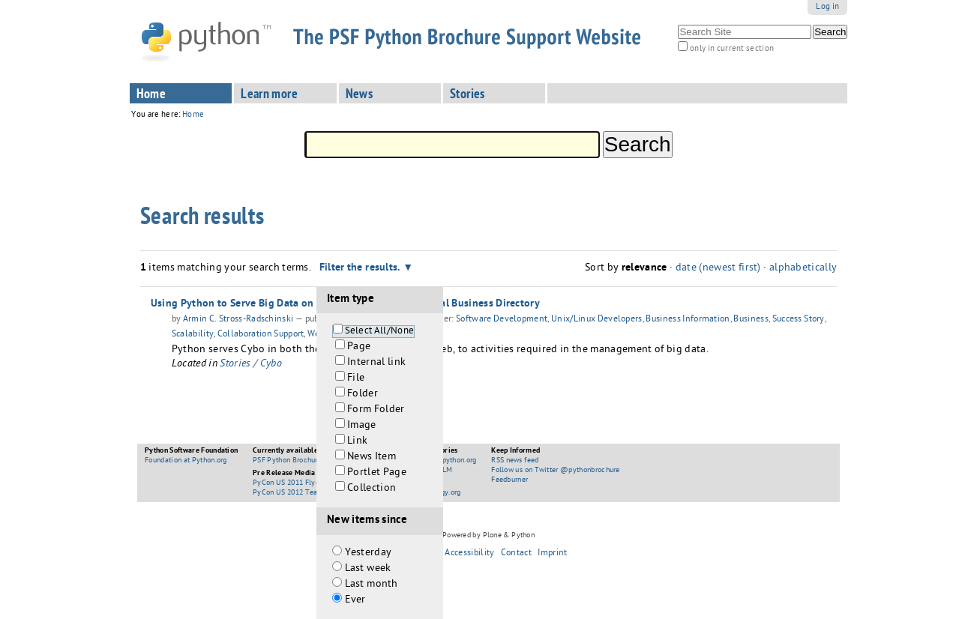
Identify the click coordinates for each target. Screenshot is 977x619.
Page (358, 347)
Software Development (501, 320)
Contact (516, 554)
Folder (362, 394)
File (355, 378)
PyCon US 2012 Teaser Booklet (304, 493)
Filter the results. (361, 268)
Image (361, 426)
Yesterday (368, 553)
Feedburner (509, 480)
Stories (467, 95)
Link (357, 441)
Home (151, 95)
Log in (827, 7)
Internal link (376, 363)
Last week (368, 569)
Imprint (552, 554)
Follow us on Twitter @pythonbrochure (555, 470)
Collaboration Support (260, 335)
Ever (355, 600)
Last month (371, 585)
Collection (371, 489)
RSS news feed (514, 460)
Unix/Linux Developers (597, 320)
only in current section (732, 49)
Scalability (193, 335)
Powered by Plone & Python (488, 535)
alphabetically (803, 268)
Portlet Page (376, 473)
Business (750, 320)
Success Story (798, 320)
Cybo (271, 364)
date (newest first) (718, 268)
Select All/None (380, 331)
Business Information (688, 320)
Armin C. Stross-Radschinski (238, 320)
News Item (371, 457)
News (359, 95)
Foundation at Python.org (186, 460)
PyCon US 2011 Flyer (287, 483)
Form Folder (376, 410)
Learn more (269, 95)
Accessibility (469, 554)
